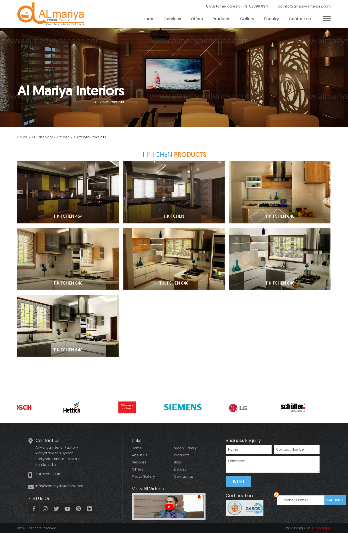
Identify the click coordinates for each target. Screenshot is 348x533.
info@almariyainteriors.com (307, 6)
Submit (238, 481)
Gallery (247, 18)
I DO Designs (320, 528)
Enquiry (271, 18)
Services (172, 18)
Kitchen (63, 137)
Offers (197, 18)
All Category (42, 137)
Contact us (300, 18)
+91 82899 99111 (255, 6)
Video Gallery (185, 448)
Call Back (335, 500)
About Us (139, 455)
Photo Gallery (143, 476)
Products (221, 18)
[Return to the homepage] (50, 24)
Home (149, 18)
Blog (177, 462)
